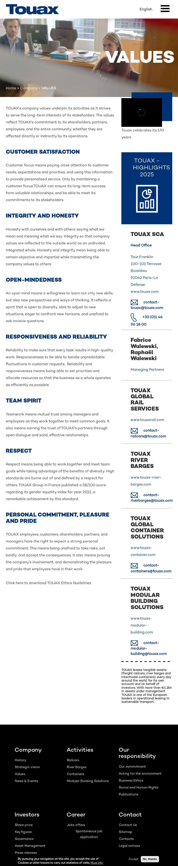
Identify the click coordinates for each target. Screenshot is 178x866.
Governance (24, 839)
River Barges (76, 767)
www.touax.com (145, 291)
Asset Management (30, 846)
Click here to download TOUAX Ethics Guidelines (48, 582)
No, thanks (150, 859)
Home (11, 88)
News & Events (26, 781)
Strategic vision (27, 767)
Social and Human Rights (138, 787)
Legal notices (129, 846)
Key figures (23, 832)
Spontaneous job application (89, 834)
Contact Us (128, 825)
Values (20, 774)
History (20, 760)
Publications (128, 794)
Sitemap (125, 832)
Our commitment (132, 766)
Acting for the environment (140, 773)
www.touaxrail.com (147, 419)
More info (97, 863)
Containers (75, 774)
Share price (24, 825)
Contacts (126, 839)
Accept (133, 859)
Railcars (73, 760)
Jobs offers (76, 825)
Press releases (26, 852)
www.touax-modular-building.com (142, 625)
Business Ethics (131, 780)
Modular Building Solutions (88, 781)
